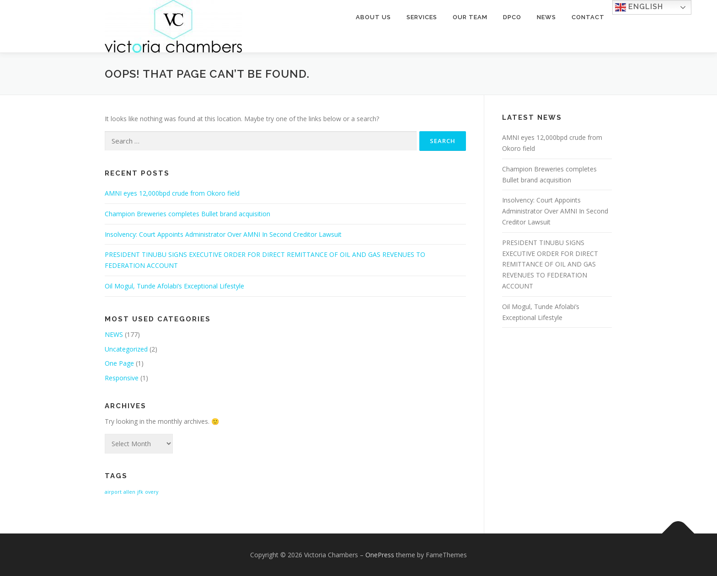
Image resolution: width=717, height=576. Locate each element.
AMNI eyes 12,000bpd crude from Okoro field (172, 193)
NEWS (114, 334)
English (639, 7)
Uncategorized (126, 349)
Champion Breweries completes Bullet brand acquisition (187, 213)
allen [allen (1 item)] (129, 492)
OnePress (379, 554)
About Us (373, 17)
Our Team (470, 17)
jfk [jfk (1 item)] (140, 492)
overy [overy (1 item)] (151, 492)
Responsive (122, 377)
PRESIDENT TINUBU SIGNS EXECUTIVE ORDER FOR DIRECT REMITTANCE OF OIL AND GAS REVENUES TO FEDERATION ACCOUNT (550, 264)
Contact (588, 17)
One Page (119, 363)
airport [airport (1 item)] (113, 492)
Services (422, 17)
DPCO (512, 17)
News (546, 17)
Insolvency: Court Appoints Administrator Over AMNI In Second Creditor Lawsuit (223, 234)
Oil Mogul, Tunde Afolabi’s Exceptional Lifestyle (174, 286)
